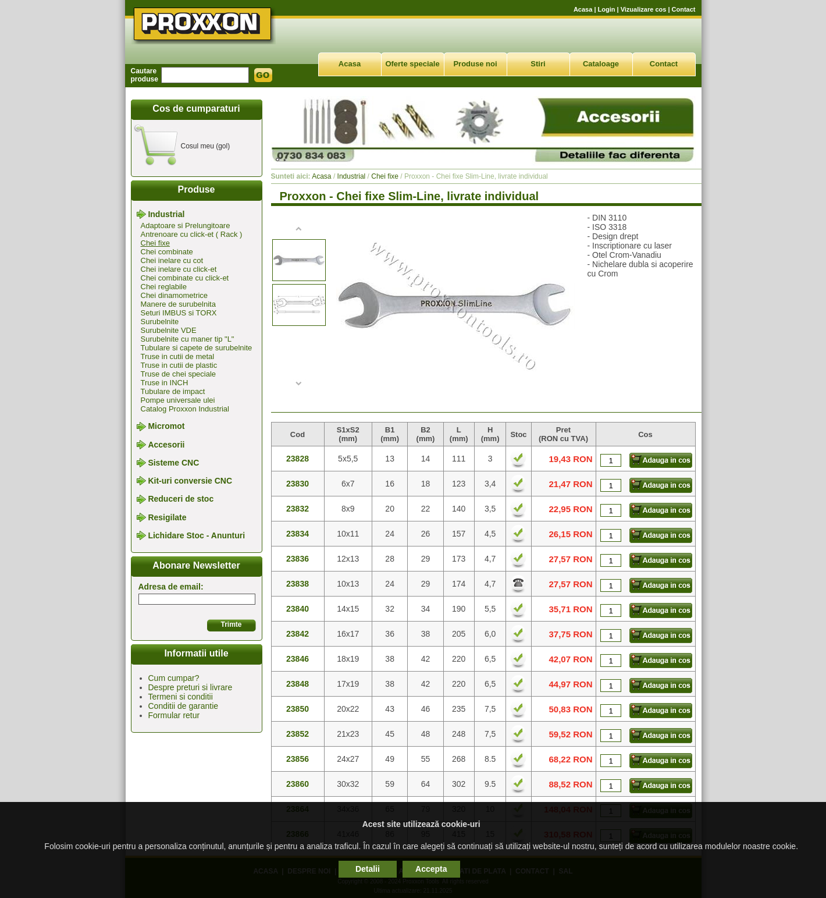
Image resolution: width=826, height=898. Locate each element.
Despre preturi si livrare (190, 687)
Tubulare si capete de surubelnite (196, 347)
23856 (297, 759)
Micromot (166, 426)
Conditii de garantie (183, 706)
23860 (297, 784)
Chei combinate (167, 251)
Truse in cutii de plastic (179, 365)
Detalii (367, 869)
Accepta (431, 869)
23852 (297, 734)
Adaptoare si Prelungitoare (185, 225)
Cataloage (601, 63)
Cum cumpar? (174, 678)
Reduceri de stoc (180, 499)
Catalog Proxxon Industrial (185, 408)
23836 (297, 558)
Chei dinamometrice (174, 295)
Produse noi (475, 63)
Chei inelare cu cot (172, 260)
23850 (297, 709)
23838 (297, 583)
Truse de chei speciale (178, 374)
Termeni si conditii (180, 696)
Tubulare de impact (173, 391)
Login (606, 9)
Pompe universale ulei (178, 400)
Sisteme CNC (173, 462)
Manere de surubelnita (178, 304)
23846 (297, 658)
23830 (297, 483)
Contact (684, 9)
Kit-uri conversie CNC (190, 480)
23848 (297, 683)
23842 (297, 633)
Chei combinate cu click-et (185, 278)
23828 (297, 458)
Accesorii (166, 444)
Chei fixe (155, 243)
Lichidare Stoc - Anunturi (196, 535)
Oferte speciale (412, 63)
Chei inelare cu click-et (179, 269)
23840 (297, 608)
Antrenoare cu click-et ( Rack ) (192, 234)
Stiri (538, 63)
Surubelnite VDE (169, 330)
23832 (297, 508)
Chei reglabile (164, 286)
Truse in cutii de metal (178, 356)
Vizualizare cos (644, 9)
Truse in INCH (164, 382)
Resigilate (167, 517)
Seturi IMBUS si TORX (179, 312)
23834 (297, 533)
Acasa (583, 9)
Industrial (166, 214)
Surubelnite (160, 321)
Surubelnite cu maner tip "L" (187, 339)
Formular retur (174, 715)
